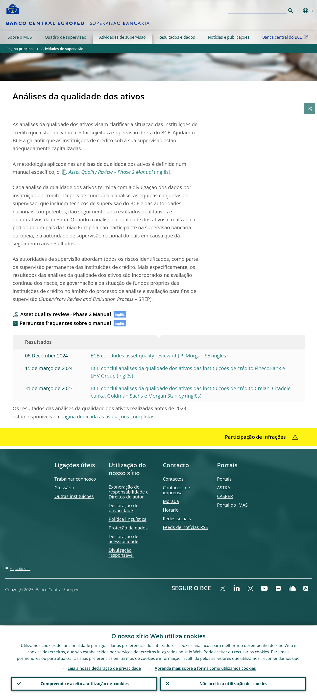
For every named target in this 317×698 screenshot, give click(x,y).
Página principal (20, 48)
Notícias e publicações (228, 37)
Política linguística (127, 519)
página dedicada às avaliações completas (107, 416)
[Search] (262, 10)
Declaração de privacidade (123, 507)
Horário (171, 510)
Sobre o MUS (20, 37)
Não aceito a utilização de (233, 683)
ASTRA (223, 488)
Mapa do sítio (20, 568)
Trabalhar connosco (75, 479)
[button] (298, 10)
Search (291, 10)
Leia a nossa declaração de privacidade (104, 667)
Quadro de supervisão (65, 37)
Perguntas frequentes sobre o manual (65, 323)
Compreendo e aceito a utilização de (84, 683)
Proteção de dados (128, 528)
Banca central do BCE (285, 37)
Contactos (173, 479)
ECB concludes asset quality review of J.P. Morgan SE (150, 355)
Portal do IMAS (232, 505)
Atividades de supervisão (122, 37)
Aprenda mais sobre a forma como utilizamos (205, 667)
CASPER (225, 496)
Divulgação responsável (121, 552)
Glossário (64, 488)
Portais (224, 479)
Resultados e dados (176, 37)
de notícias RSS (185, 527)
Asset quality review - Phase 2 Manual (65, 314)
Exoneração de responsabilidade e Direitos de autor (128, 492)
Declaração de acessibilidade (123, 538)
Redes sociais (177, 519)
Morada (171, 501)
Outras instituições (74, 496)
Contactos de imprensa (176, 490)
